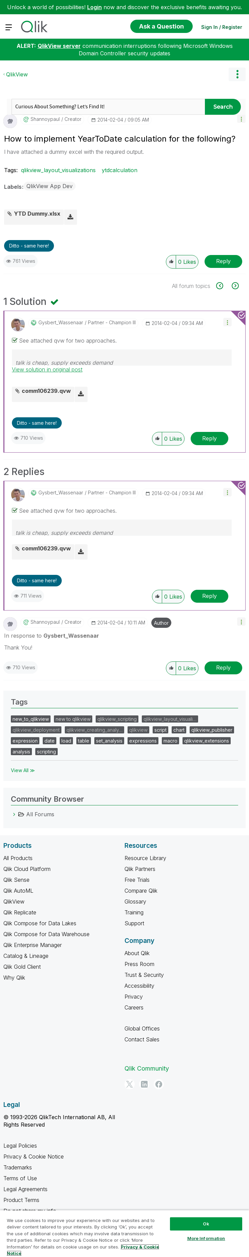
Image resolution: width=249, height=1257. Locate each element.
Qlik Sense (16, 879)
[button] (241, 118)
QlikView (17, 74)
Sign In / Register (221, 27)
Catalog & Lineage (26, 955)
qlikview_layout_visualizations (58, 170)
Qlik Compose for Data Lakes (39, 923)
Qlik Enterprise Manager (32, 945)
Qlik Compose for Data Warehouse (46, 934)
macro (170, 741)
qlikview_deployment (36, 730)
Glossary (135, 901)
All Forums (40, 814)
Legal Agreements (25, 1189)
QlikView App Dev (49, 186)
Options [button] (237, 74)
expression (25, 741)
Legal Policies (20, 1145)
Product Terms (21, 1200)
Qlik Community (146, 1068)
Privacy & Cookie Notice (33, 1156)
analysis (21, 751)
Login (94, 7)
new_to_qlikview (31, 719)
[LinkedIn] (144, 1084)
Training (133, 912)
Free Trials (137, 879)
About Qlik (137, 953)
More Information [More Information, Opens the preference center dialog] (206, 1238)
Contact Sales (141, 1039)
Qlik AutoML (18, 890)
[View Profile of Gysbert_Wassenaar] (60, 323)
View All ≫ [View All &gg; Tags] (23, 770)
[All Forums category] (14, 814)
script (160, 730)
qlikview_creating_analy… (94, 730)
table (83, 741)
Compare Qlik (140, 890)
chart (179, 730)
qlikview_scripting (117, 719)
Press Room (139, 964)
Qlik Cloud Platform (27, 869)
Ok (206, 1223)
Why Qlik (14, 977)
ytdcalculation (119, 170)
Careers (133, 1007)
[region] (124, 1233)
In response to (51, 635)
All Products (18, 858)
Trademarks (17, 1167)
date (49, 741)
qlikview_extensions (206, 741)
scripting (46, 751)
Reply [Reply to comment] (209, 438)
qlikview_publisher (211, 730)
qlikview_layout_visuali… (169, 719)
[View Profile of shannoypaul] (45, 119)
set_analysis (109, 741)
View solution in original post (47, 369)
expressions (143, 741)
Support (134, 923)
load (66, 741)
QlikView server (59, 45)
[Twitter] (129, 1084)
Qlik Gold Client (22, 966)
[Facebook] (159, 1084)
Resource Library (145, 858)
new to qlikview (73, 719)
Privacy (133, 996)
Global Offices (142, 1028)
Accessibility (139, 985)
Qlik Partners (139, 869)
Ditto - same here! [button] (29, 246)
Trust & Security (144, 974)
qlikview (138, 730)
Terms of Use (20, 1178)
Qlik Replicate (19, 912)
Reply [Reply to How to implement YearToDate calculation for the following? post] (223, 261)
